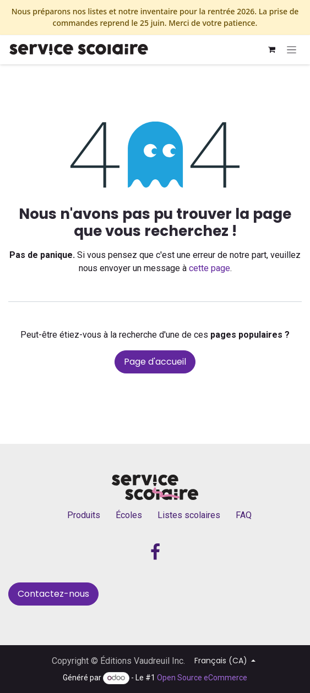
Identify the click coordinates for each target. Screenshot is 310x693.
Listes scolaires (188, 515)
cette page (209, 268)
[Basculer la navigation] (291, 49)
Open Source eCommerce (202, 677)
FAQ (244, 515)
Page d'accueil (155, 361)
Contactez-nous (53, 593)
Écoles (129, 515)
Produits (83, 515)
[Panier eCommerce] (271, 49)
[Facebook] (155, 552)
